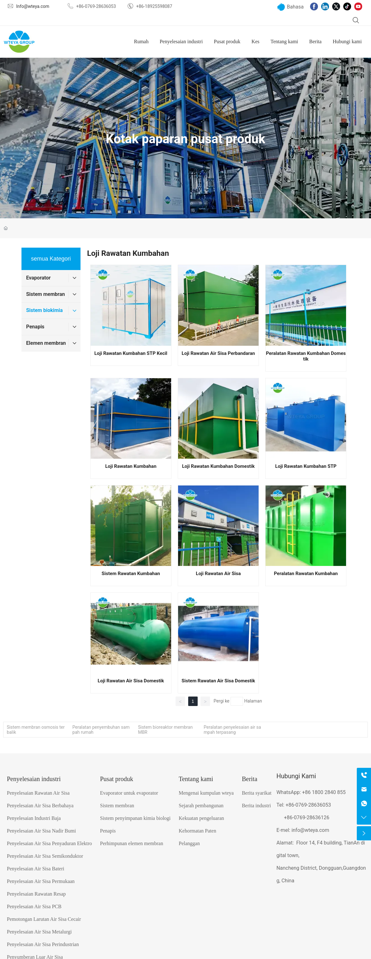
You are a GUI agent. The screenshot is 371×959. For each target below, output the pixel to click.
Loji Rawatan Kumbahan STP (306, 466)
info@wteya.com (310, 830)
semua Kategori (51, 259)
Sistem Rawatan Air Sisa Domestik (218, 681)
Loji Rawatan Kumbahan (130, 466)
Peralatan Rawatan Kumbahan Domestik (306, 356)
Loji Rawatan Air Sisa (218, 573)
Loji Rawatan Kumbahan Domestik (218, 466)
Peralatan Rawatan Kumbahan (306, 573)
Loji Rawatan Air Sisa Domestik (131, 681)
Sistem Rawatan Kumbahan (131, 573)
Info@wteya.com (32, 6)
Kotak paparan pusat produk (185, 139)
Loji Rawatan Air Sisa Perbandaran (218, 353)
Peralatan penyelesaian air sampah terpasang (232, 730)
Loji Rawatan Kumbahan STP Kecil (130, 353)
